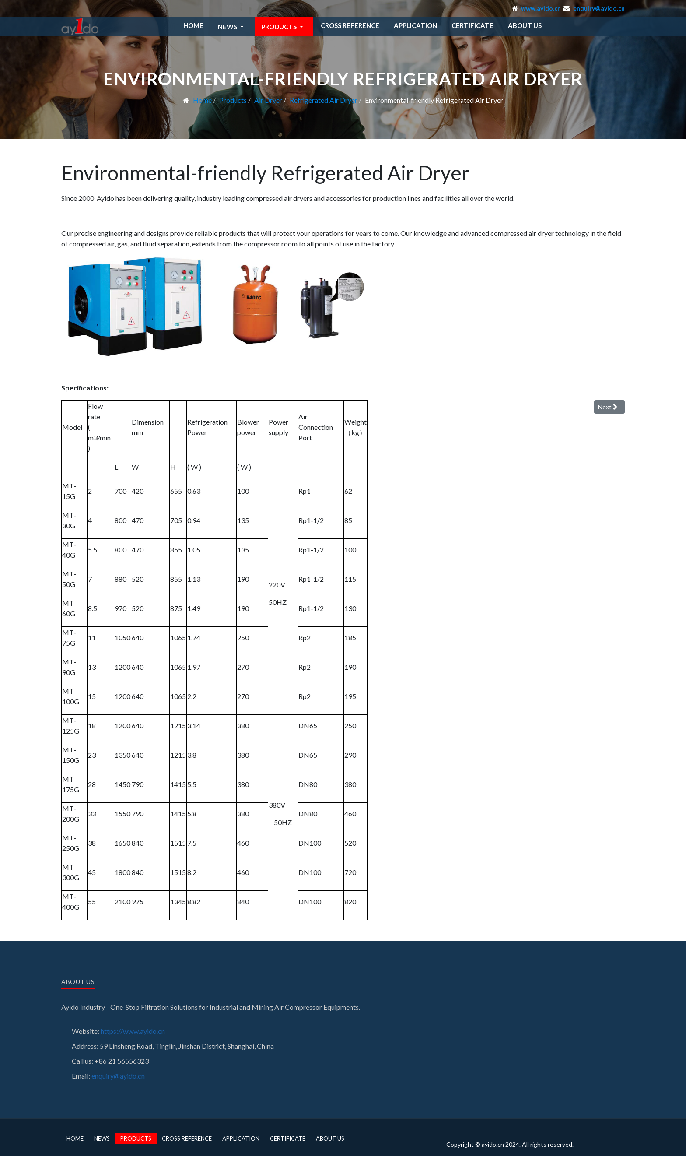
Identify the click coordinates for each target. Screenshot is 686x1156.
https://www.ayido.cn (133, 1031)
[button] (232, 26)
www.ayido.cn (541, 8)
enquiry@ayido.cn (599, 8)
